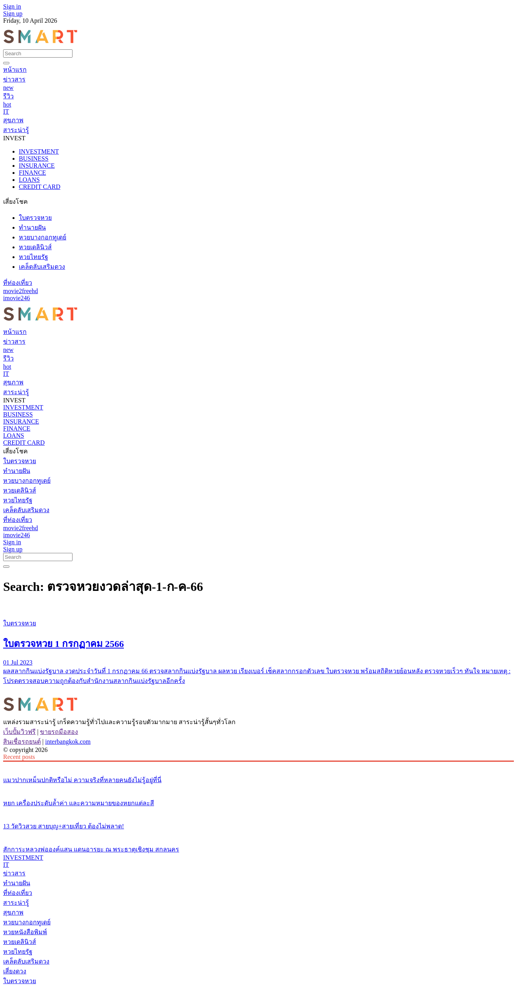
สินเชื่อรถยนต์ (22, 741)
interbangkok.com (68, 741)
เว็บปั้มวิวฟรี (19, 731)
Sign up (12, 13)
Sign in (12, 6)
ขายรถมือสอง (59, 731)
